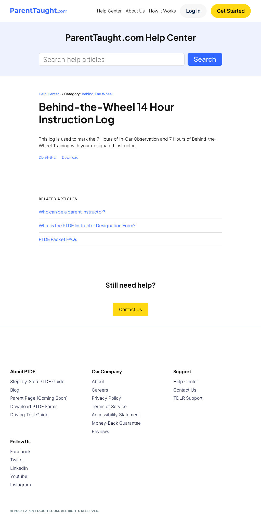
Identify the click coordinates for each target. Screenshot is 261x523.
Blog (14, 389)
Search (205, 59)
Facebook (20, 451)
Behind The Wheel (97, 94)
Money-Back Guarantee (116, 423)
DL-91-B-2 (47, 157)
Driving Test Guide (29, 414)
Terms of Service (109, 406)
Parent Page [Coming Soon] (39, 398)
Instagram (20, 484)
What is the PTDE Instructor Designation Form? (87, 225)
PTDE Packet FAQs (58, 239)
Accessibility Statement (116, 414)
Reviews (100, 431)
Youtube (18, 476)
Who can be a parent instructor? (72, 211)
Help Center (49, 94)
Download (70, 157)
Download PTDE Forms (34, 406)
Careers (100, 389)
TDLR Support (187, 398)
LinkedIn (19, 468)
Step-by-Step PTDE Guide (37, 381)
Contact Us (130, 309)
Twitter (17, 459)
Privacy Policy (106, 398)
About (98, 381)
